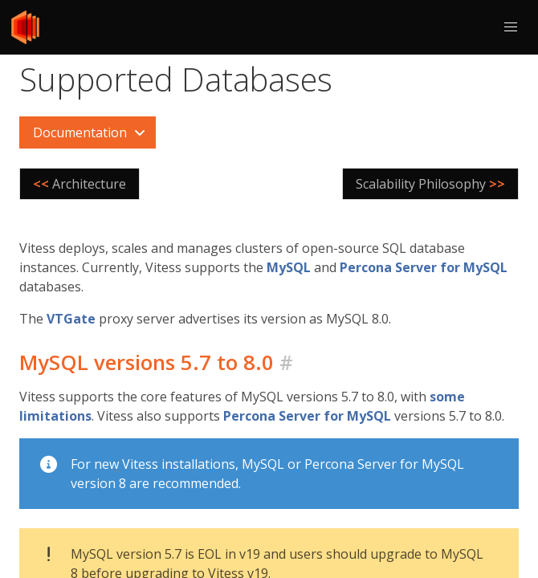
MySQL (289, 267)
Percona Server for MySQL (423, 267)
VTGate (71, 319)
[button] (511, 27)
